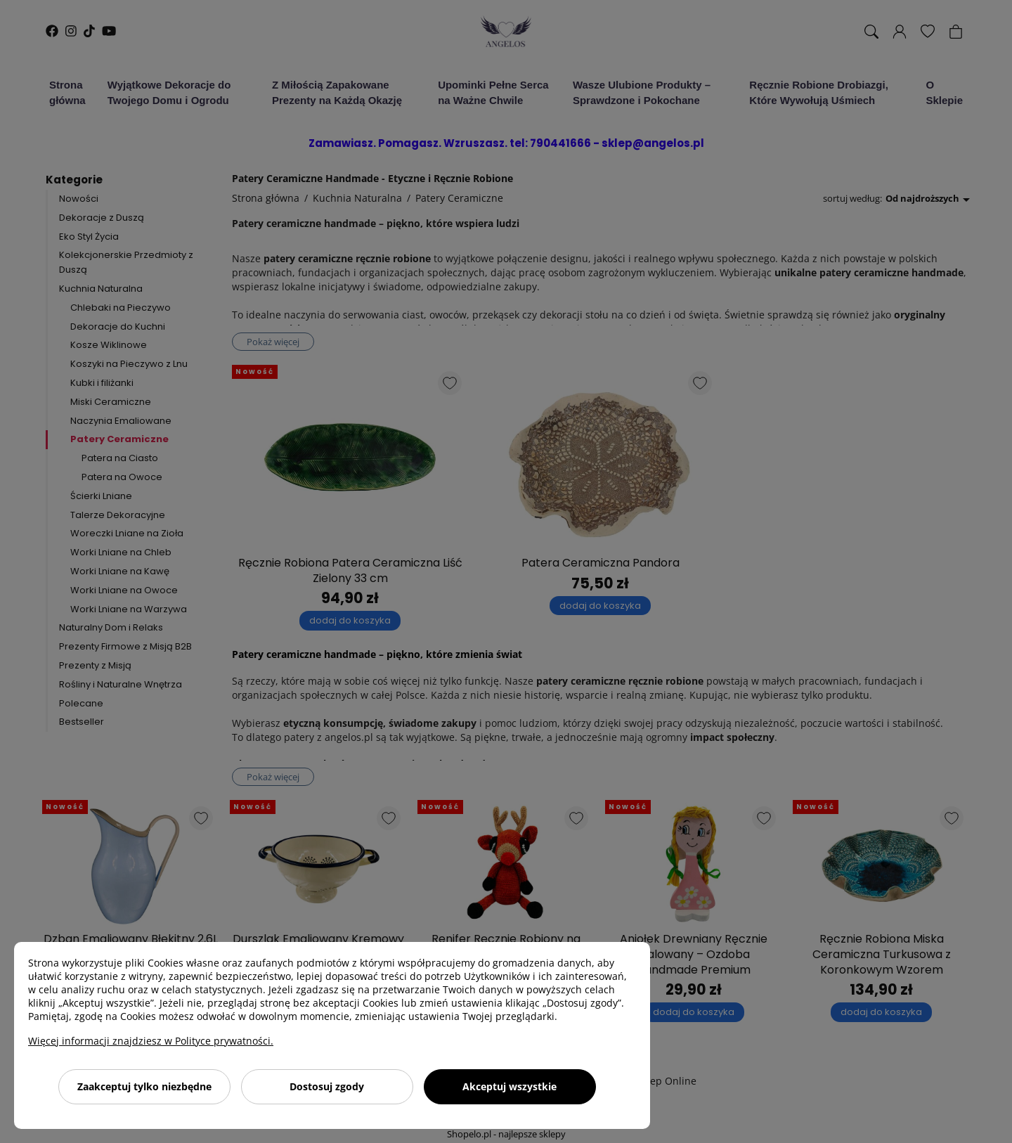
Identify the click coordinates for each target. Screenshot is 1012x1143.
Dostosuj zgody (327, 1086)
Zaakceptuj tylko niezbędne (144, 1086)
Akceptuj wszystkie (509, 1086)
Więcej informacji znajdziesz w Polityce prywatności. (150, 1040)
